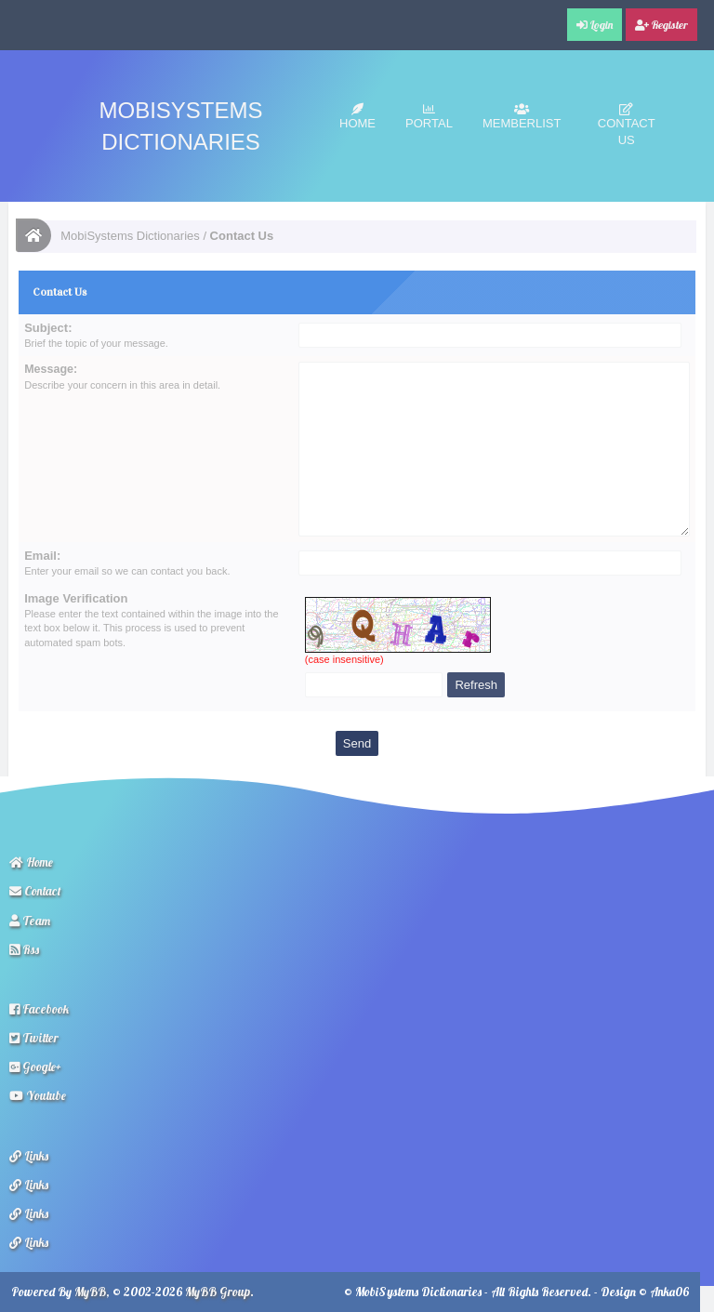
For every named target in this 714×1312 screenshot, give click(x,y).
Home (357, 116)
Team (29, 920)
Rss (24, 949)
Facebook (39, 1008)
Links (28, 1155)
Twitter (34, 1037)
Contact (35, 890)
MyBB (90, 1291)
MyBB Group (217, 1291)
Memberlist (522, 116)
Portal (429, 116)
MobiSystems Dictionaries (130, 236)
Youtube (37, 1095)
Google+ (35, 1066)
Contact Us (626, 125)
